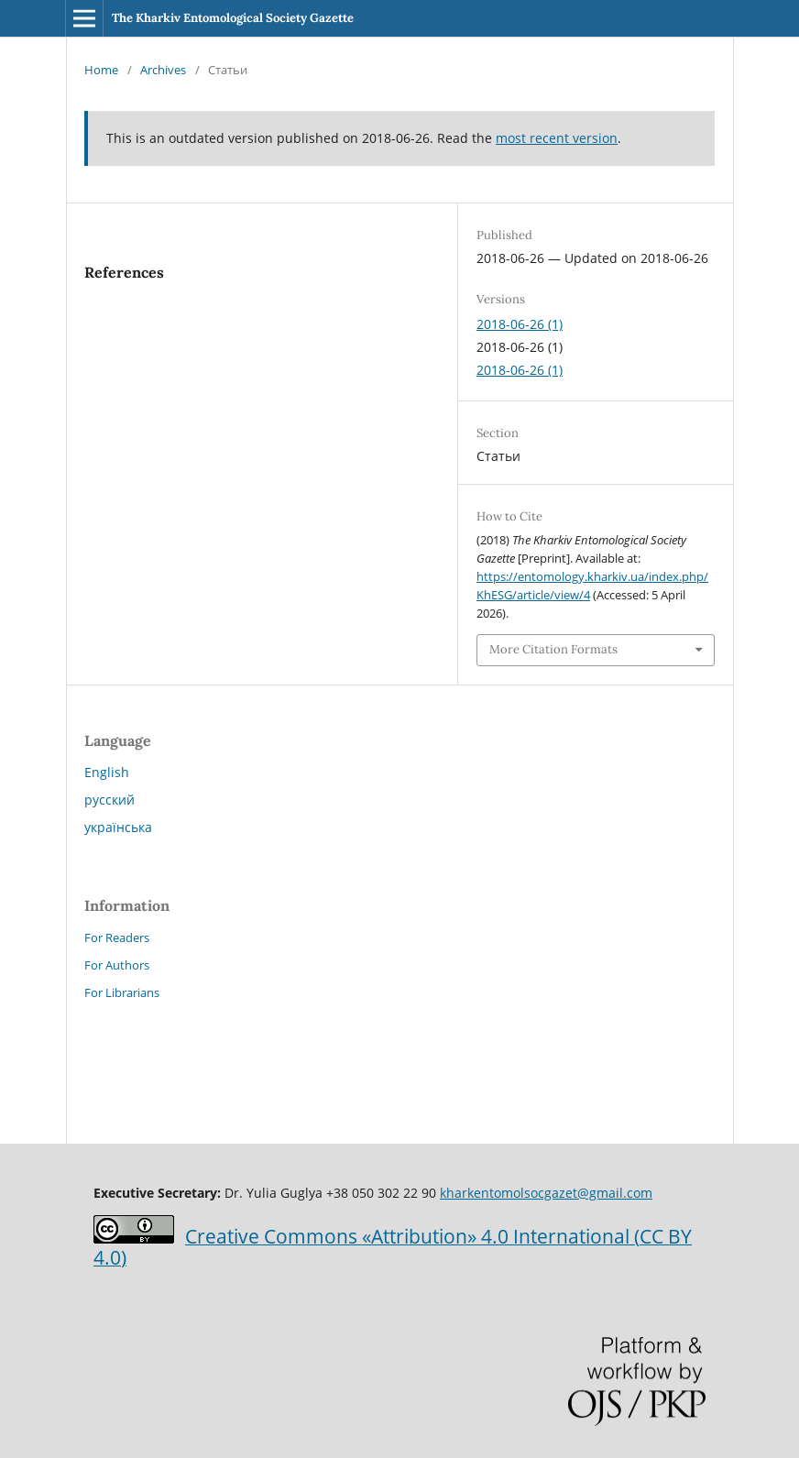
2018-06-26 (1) (519, 324)
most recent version (557, 138)
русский (109, 799)
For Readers (116, 937)
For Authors (116, 965)
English (106, 772)
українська (118, 827)
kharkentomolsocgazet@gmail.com (546, 1192)
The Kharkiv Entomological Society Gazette (233, 18)
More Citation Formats (553, 649)
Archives (163, 69)
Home (101, 69)
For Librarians (121, 992)
